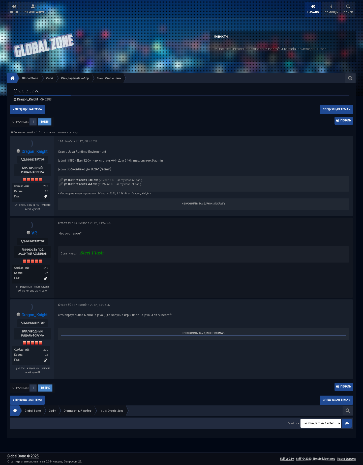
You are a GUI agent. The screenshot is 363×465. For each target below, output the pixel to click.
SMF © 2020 (303, 458)
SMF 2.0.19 (287, 458)
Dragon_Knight (27, 99)
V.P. (34, 233)
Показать (219, 203)
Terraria (290, 49)
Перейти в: (293, 423)
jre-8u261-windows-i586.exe (78, 180)
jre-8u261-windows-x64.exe (78, 184)
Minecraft (272, 49)
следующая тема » (336, 109)
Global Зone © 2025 (23, 456)
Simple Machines (324, 458)
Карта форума (346, 458)
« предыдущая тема (27, 109)
